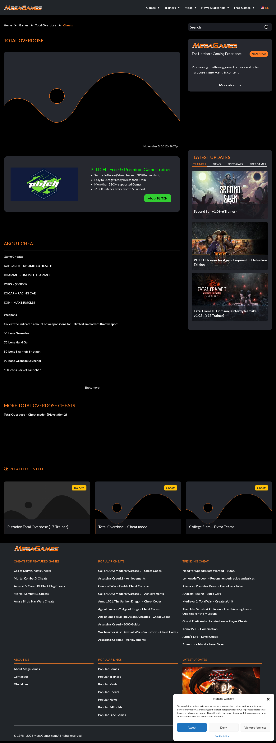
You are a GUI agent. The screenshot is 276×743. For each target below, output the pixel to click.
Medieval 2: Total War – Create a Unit (207, 601)
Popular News (107, 699)
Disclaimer (21, 684)
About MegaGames (27, 669)
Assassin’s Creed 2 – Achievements (122, 578)
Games (23, 25)
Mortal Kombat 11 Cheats (31, 593)
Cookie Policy (222, 736)
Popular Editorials (110, 707)
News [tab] (217, 164)
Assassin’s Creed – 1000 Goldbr (119, 624)
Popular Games (108, 669)
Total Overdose (45, 25)
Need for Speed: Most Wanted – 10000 (208, 570)
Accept (192, 727)
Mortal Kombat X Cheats (30, 578)
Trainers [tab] (199, 164)
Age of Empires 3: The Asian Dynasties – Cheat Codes (134, 616)
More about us (230, 85)
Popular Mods (107, 684)
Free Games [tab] (258, 164)
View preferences (255, 727)
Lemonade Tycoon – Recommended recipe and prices (218, 578)
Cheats (68, 25)
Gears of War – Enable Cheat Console (123, 586)
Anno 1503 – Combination (200, 629)
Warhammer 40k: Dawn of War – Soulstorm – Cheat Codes (138, 632)
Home (8, 25)
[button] (268, 698)
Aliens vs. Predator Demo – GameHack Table (212, 586)
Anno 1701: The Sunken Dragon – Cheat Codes (130, 601)
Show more (92, 387)
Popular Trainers (109, 676)
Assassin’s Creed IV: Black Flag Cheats (39, 586)
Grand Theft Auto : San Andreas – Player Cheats (215, 621)
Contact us (21, 676)
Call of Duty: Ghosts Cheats (32, 570)
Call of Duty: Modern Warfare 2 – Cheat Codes (130, 570)
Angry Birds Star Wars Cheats (34, 601)
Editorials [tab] (235, 164)
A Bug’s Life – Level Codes (200, 636)
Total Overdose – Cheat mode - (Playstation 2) (35, 414)
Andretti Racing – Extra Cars (201, 593)
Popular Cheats (108, 692)
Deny (223, 727)
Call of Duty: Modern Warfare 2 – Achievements (131, 593)
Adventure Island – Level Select (204, 644)
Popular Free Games (112, 715)
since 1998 (259, 54)
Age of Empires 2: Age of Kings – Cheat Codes (128, 609)
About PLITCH (157, 198)
